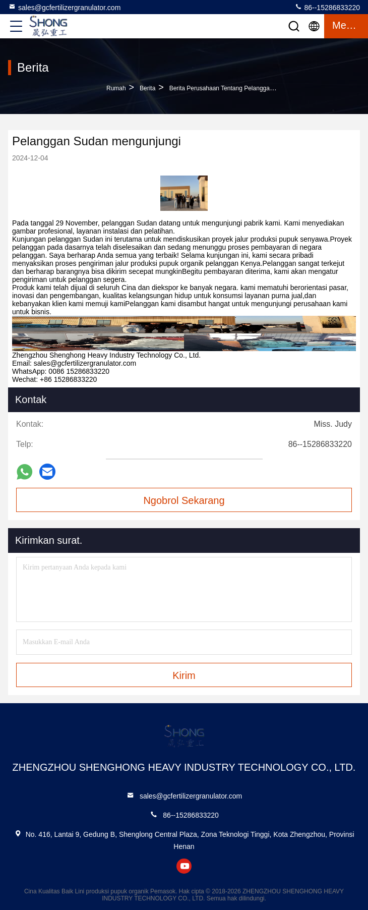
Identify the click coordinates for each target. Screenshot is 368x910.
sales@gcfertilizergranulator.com (64, 7)
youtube (184, 866)
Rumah (116, 88)
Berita (147, 88)
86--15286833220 (327, 7)
